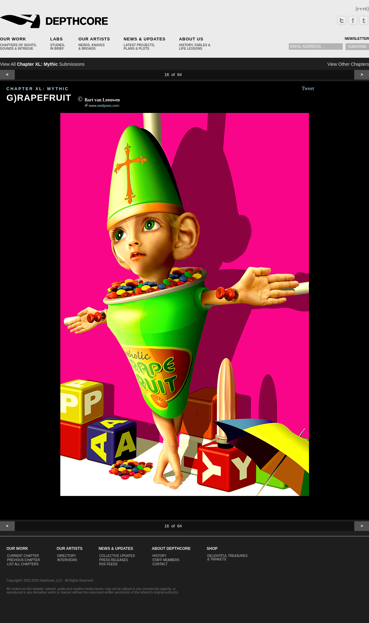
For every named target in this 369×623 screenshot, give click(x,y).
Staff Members (165, 560)
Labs (56, 39)
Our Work (13, 39)
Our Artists (94, 39)
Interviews (67, 560)
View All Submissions (42, 64)
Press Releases (113, 560)
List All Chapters (23, 564)
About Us (191, 39)
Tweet (308, 88)
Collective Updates (117, 556)
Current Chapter (23, 556)
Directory (66, 556)
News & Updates (145, 39)
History (159, 556)
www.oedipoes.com (104, 105)
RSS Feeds (108, 564)
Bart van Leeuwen (102, 100)
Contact (160, 564)
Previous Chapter (23, 560)
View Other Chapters (348, 64)
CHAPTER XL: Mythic (37, 88)
